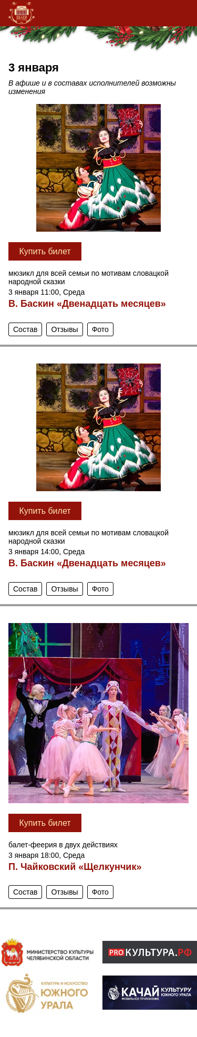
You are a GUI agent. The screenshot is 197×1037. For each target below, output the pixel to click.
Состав (25, 329)
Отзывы (64, 329)
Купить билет (44, 251)
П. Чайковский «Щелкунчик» (74, 867)
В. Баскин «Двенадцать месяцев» (87, 303)
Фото (100, 329)
